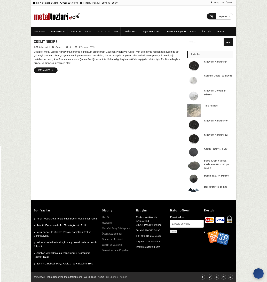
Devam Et (45, 70)
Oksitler (129, 31)
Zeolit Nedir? (45, 41)
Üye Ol (105, 217)
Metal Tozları (80, 31)
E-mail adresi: (178, 217)
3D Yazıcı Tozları (107, 31)
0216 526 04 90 (70, 3)
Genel (58, 47)
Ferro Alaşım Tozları (180, 31)
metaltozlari (42, 47)
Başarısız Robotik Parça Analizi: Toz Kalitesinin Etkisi (64, 263)
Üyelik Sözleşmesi (112, 233)
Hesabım (107, 222)
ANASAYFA (39, 31)
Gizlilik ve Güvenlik (112, 244)
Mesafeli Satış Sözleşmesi (116, 228)
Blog (220, 31)
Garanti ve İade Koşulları (115, 250)
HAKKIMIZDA (58, 31)
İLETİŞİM (206, 31)
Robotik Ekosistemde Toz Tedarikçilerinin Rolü (61, 225)
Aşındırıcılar (151, 31)
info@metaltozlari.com (45, 3)
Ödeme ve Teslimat (112, 239)
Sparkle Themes (118, 277)
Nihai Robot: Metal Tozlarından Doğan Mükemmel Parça (66, 218)
